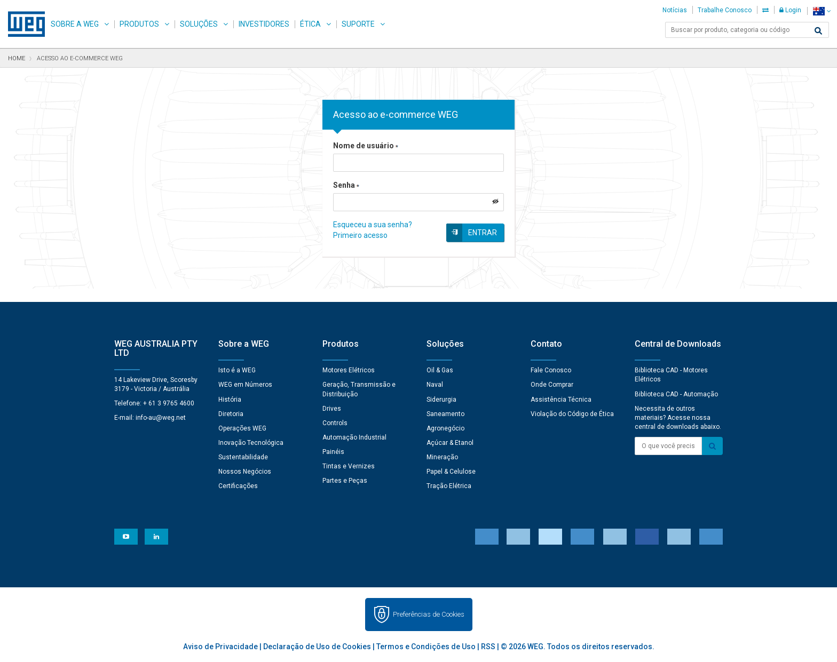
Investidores (264, 24)
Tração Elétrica (449, 486)
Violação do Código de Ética (572, 414)
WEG (22, 24)
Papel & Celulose (451, 471)
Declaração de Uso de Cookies (317, 646)
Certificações (238, 486)
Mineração (442, 457)
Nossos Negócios (244, 471)
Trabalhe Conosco (725, 10)
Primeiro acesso (360, 235)
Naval (435, 384)
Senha (346, 185)
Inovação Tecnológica (250, 442)
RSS (488, 646)
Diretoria (230, 414)
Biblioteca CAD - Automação (676, 394)
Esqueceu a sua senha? (372, 224)
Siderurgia (441, 399)
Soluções (199, 24)
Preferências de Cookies (428, 614)
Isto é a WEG (237, 370)
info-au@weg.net (161, 417)
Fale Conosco (551, 370)
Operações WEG (242, 428)
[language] (822, 11)
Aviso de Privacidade (220, 646)
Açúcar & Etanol (450, 442)
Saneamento (445, 414)
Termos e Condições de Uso (426, 646)
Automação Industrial (354, 437)
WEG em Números (245, 384)
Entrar (482, 232)
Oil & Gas (440, 370)
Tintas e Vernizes (348, 466)
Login (790, 10)
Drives (331, 408)
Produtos (139, 24)
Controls (335, 423)
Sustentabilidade (243, 457)
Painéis (333, 452)
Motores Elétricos (348, 370)
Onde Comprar (552, 384)
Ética (310, 24)
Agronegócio (445, 428)
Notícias (674, 10)
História (229, 399)
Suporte (358, 24)
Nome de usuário (365, 145)
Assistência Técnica (561, 399)
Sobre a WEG (75, 24)
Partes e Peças (344, 480)
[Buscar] (818, 31)
